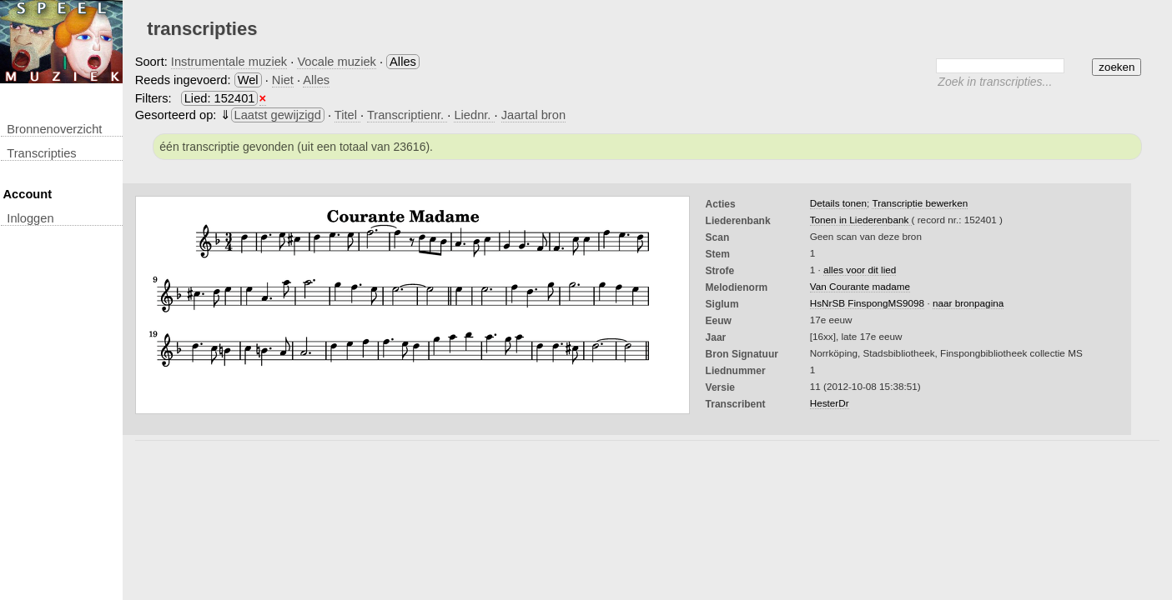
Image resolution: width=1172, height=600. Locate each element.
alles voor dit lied (859, 269)
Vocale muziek (336, 61)
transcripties (41, 153)
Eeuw (719, 321)
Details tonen (838, 203)
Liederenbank (738, 221)
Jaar (716, 337)
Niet (283, 80)
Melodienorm (737, 287)
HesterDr (829, 403)
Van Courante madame (860, 286)
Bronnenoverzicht (54, 129)
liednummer (736, 371)
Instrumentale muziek (229, 61)
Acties (721, 204)
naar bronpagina (968, 303)
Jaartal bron (533, 115)
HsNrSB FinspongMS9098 (867, 303)
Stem (718, 254)
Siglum (722, 304)
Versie (720, 387)
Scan (718, 237)
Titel (347, 115)
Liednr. (474, 115)
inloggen (30, 218)
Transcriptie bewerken (920, 203)
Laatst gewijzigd (277, 115)
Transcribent (736, 404)
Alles (316, 80)
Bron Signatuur (742, 354)
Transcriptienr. (407, 115)
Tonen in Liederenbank (861, 219)
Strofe (720, 271)
